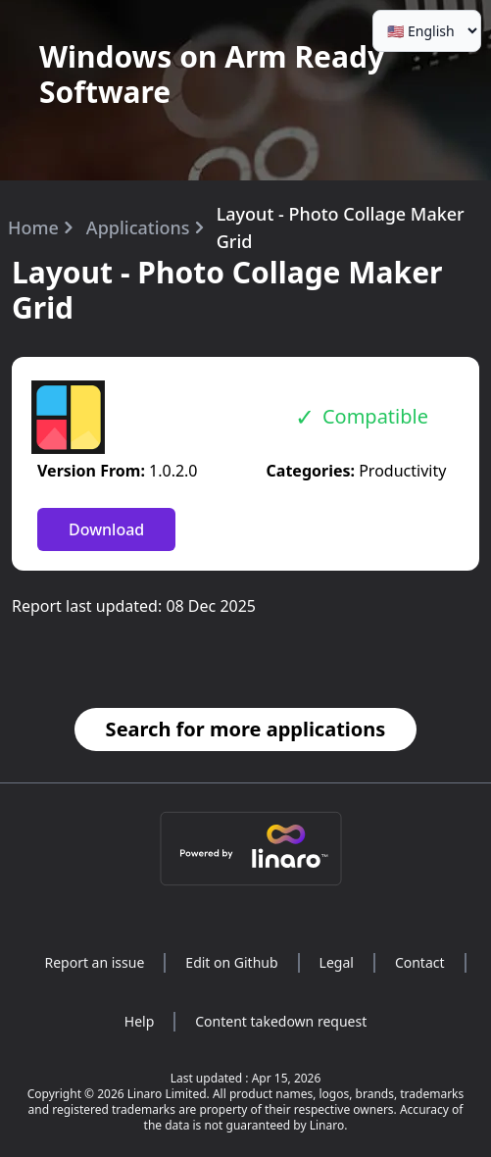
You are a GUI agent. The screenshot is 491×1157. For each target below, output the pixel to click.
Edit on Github (231, 962)
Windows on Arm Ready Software (211, 74)
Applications (138, 227)
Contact (420, 962)
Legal (336, 962)
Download (106, 529)
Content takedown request (281, 1021)
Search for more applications (246, 729)
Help (139, 1021)
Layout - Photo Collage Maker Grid (341, 227)
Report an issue (94, 962)
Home (33, 227)
